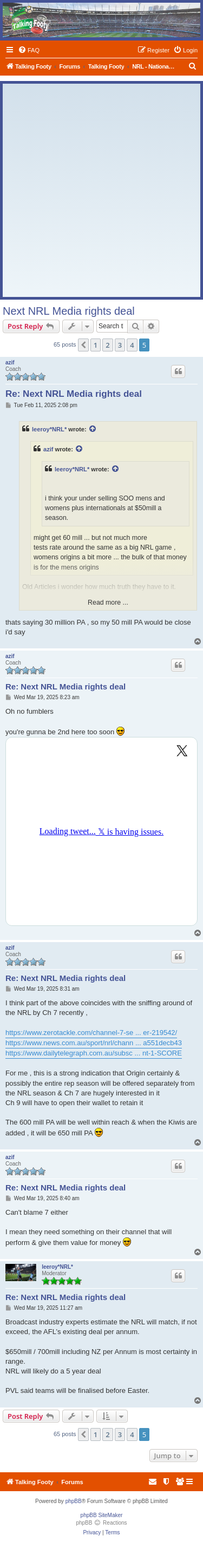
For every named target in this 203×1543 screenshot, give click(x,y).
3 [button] (120, 345)
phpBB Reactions (101, 1523)
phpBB (74, 1501)
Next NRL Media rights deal (69, 311)
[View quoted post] (93, 429)
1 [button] (95, 345)
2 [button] (107, 345)
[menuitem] (29, 50)
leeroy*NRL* (49, 429)
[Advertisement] (101, 190)
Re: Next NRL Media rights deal (73, 394)
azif (10, 363)
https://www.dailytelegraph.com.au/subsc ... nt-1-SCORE (93, 1053)
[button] (83, 345)
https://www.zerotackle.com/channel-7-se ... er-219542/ (91, 1032)
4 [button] (132, 345)
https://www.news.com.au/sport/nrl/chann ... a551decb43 (93, 1043)
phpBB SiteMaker (102, 1515)
